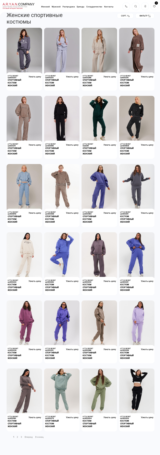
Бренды (80, 7)
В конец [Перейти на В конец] (39, 437)
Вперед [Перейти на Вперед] (29, 437)
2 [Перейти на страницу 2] (17, 437)
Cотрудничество (94, 7)
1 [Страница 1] (13, 437)
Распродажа (69, 7)
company (19, 4)
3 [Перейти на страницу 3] (21, 437)
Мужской (56, 7)
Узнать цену (35, 76)
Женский (45, 7)
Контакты (108, 7)
